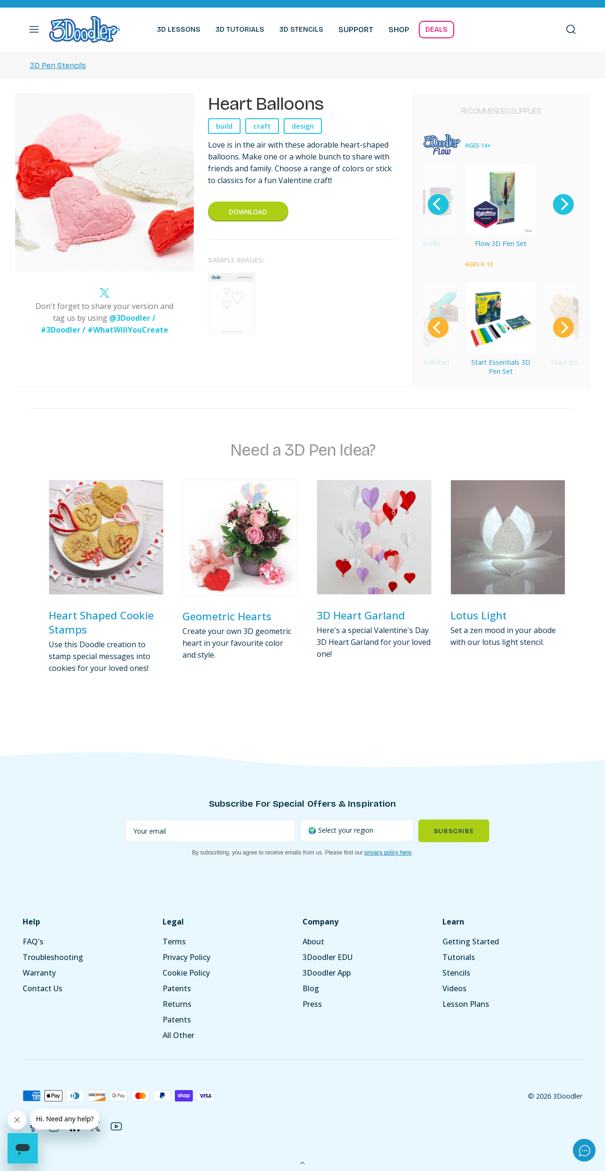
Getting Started (470, 941)
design (303, 126)
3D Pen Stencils (58, 65)
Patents (177, 988)
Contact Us (42, 988)
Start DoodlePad (423, 362)
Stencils (456, 973)
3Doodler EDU (327, 957)
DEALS (436, 29)
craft (262, 126)
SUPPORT (355, 29)
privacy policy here (387, 852)
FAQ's (33, 941)
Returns (177, 1004)
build (224, 126)
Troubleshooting (53, 957)
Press (312, 1004)
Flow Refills (423, 243)
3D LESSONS (178, 29)
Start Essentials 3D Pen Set (500, 367)
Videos (454, 988)
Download (248, 211)
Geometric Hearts (226, 616)
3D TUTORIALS (240, 29)
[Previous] (438, 204)
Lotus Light (478, 615)
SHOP (399, 29)
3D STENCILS (301, 29)
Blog (310, 988)
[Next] (563, 204)
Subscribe (454, 831)
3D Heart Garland (361, 615)
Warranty (39, 973)
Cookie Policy (186, 973)
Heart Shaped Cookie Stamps (101, 622)
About (313, 941)
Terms (174, 941)
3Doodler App (326, 973)
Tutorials (458, 957)
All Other (178, 1035)
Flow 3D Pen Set (501, 243)
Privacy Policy (186, 957)
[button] (34, 29)
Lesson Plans (465, 1004)
